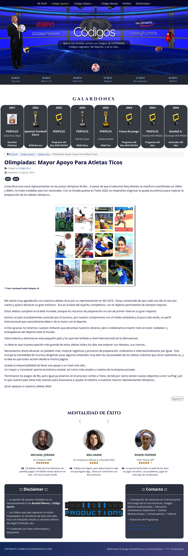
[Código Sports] (68, 3)
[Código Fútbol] (91, 3)
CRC (8, 179)
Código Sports (60, 3)
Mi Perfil (42, 3)
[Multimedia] (150, 3)
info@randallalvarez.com (142, 525)
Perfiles (127, 3)
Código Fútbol (82, 3)
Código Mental (109, 3)
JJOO (16, 179)
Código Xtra (24, 168)
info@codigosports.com (141, 528)
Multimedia (142, 3)
